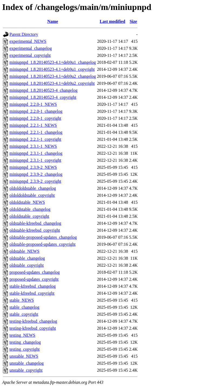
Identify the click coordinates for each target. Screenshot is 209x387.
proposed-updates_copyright (34, 279)
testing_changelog (25, 342)
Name (52, 21)
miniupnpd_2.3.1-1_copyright (35, 160)
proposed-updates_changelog (34, 272)
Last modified (112, 21)
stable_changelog (24, 307)
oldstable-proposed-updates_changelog (43, 237)
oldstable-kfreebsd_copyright (34, 230)
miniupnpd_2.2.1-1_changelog (35, 132)
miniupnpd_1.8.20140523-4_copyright (42, 97)
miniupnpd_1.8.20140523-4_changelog (43, 90)
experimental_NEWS (27, 41)
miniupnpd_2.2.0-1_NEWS (33, 104)
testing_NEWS (22, 335)
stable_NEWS (21, 300)
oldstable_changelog (27, 258)
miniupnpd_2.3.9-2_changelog (35, 174)
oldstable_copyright (26, 265)
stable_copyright (23, 314)
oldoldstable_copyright (29, 216)
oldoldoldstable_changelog (32, 188)
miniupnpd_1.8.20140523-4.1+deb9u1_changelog (52, 62)
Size (133, 21)
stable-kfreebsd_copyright (31, 293)
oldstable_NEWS (24, 251)
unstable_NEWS (23, 356)
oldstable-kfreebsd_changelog (35, 223)
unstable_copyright (26, 370)
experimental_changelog (30, 48)
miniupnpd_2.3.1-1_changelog (35, 153)
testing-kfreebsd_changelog (33, 321)
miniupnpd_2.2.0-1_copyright (35, 118)
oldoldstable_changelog (29, 209)
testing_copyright (24, 349)
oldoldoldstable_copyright (32, 195)
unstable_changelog (26, 363)
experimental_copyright (30, 55)
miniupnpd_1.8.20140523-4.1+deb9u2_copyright (52, 83)
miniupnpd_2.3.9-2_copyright (35, 181)
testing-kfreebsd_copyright (32, 328)
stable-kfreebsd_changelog (32, 286)
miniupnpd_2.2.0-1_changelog (35, 111)
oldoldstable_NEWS (27, 202)
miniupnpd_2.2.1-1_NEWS (33, 125)
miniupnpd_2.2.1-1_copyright (35, 139)
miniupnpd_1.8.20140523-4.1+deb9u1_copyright (52, 69)
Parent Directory (23, 34)
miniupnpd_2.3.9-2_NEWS (33, 167)
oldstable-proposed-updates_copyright (42, 244)
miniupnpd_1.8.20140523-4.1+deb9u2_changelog (52, 76)
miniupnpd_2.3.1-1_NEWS (33, 146)
